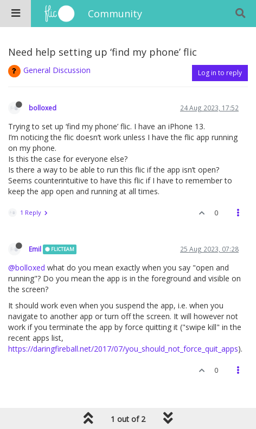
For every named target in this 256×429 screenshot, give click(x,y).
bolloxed (42, 107)
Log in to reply (220, 72)
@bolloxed (26, 267)
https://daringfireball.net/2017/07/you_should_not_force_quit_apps (123, 349)
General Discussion (57, 70)
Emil (35, 249)
